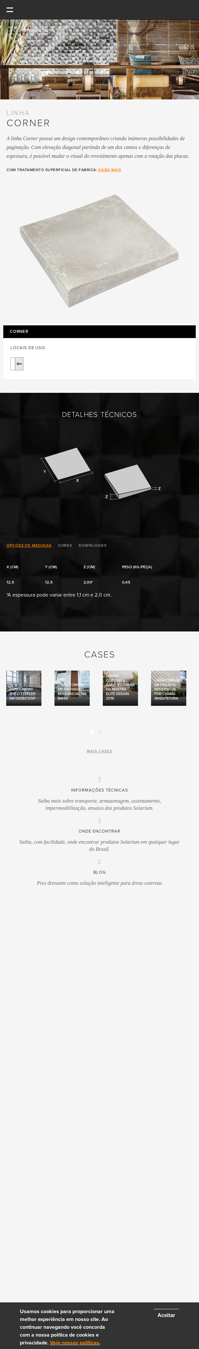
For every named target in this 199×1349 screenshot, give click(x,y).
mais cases (99, 751)
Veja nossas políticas (74, 1343)
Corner (19, 332)
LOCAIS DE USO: (28, 348)
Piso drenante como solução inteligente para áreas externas (99, 883)
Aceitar (166, 1315)
